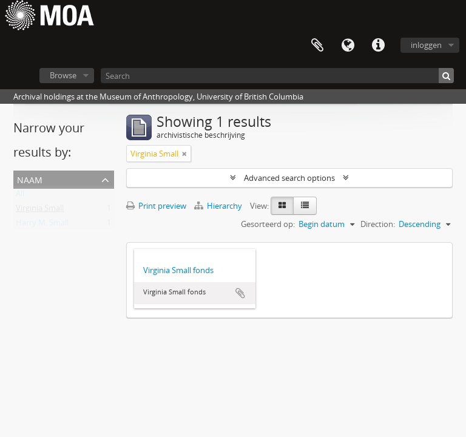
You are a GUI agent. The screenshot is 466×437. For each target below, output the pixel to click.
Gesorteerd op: (268, 223)
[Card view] (282, 206)
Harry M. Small (42, 225)
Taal (348, 45)
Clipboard (317, 45)
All (20, 196)
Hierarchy (219, 205)
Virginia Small (40, 210)
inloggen (426, 44)
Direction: (377, 223)
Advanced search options (289, 177)
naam (29, 179)
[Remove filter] (184, 153)
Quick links (378, 45)
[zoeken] (446, 75)
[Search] (277, 75)
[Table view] (305, 206)
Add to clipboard (240, 293)
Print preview (156, 205)
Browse (63, 75)
